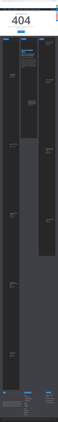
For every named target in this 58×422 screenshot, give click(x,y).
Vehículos (10, 9)
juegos (22, 50)
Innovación (38, 9)
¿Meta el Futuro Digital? (50, 79)
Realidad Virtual (27, 396)
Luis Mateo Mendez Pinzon (30, 57)
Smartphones (26, 9)
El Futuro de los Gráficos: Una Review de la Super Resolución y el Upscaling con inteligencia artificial (32, 102)
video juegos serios (30, 50)
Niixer (4, 9)
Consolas (26, 406)
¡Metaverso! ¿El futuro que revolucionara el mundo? (49, 149)
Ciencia (21, 9)
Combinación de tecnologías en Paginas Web (13, 283)
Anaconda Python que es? (13, 145)
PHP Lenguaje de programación (13, 75)
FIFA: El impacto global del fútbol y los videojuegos (28, 54)
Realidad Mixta (27, 400)
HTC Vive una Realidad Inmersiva (49, 220)
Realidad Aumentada (28, 398)
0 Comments (12, 287)
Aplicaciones (32, 9)
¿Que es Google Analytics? (12, 353)
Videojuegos (15, 9)
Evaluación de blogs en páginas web (13, 214)
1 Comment (12, 356)
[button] (6, 9)
